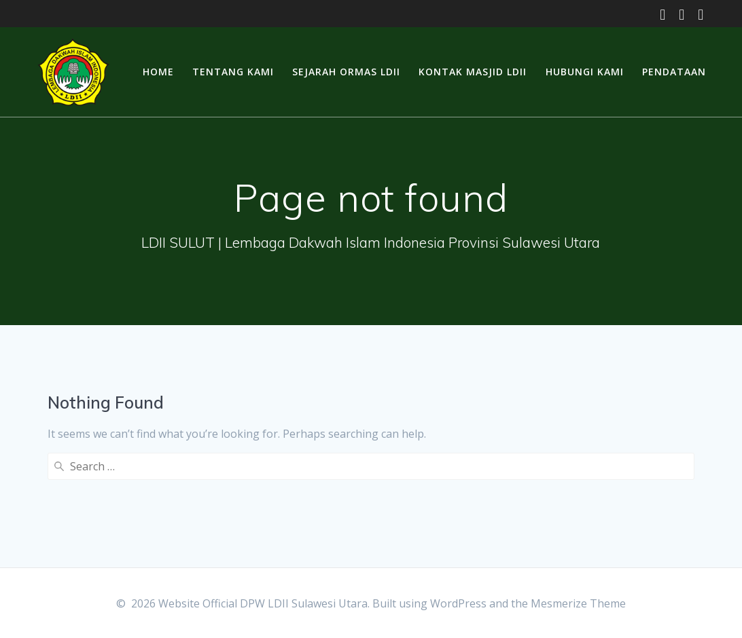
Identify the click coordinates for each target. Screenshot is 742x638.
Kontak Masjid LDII (473, 71)
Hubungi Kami (585, 71)
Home (158, 71)
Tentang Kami (233, 71)
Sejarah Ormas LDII (346, 71)
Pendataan (674, 71)
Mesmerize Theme (578, 603)
